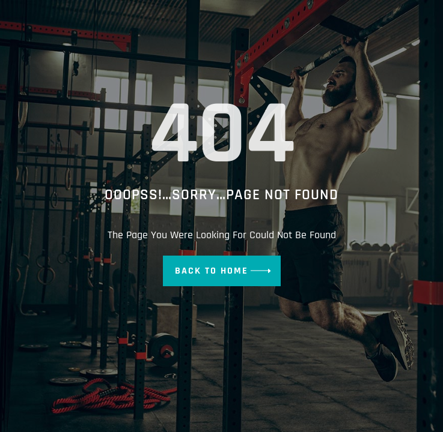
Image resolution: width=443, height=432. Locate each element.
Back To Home (211, 271)
